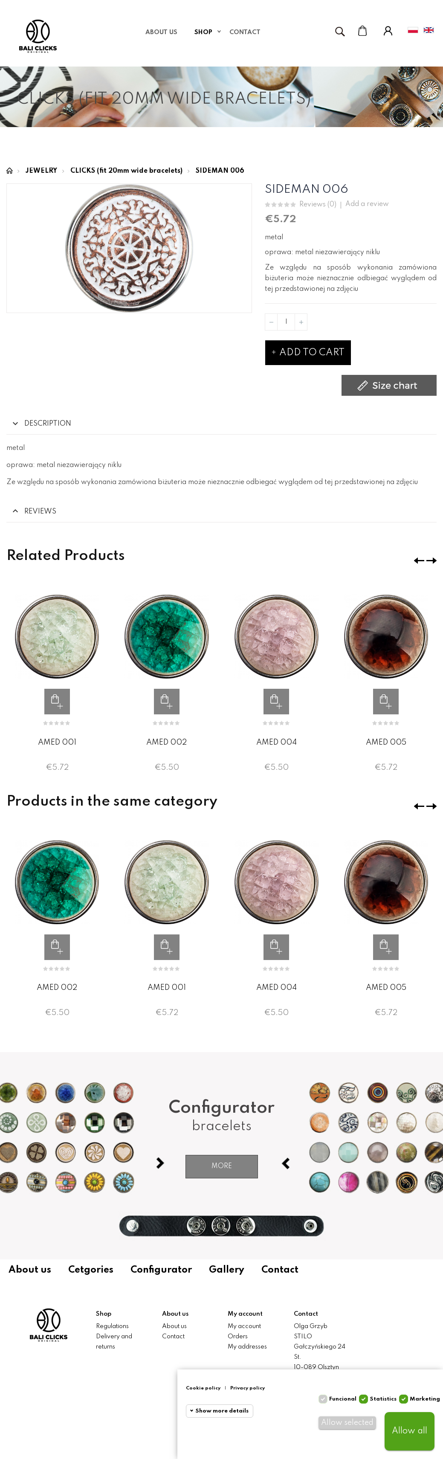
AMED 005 (386, 742)
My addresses (247, 1347)
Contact (279, 1270)
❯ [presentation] (431, 560)
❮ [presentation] (419, 560)
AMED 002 (166, 742)
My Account (388, 30)
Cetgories (90, 1270)
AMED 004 (276, 742)
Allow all (409, 1431)
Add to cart (308, 352)
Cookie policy (203, 1388)
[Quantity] (286, 322)
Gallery (226, 1270)
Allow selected (347, 1423)
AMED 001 (57, 742)
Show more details (222, 1411)
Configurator (161, 1270)
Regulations (112, 1326)
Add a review (367, 204)
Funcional (342, 1399)
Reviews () (317, 205)
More (221, 1166)
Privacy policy (247, 1388)
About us (30, 1270)
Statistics (383, 1399)
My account (244, 1326)
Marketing (425, 1399)
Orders (238, 1337)
